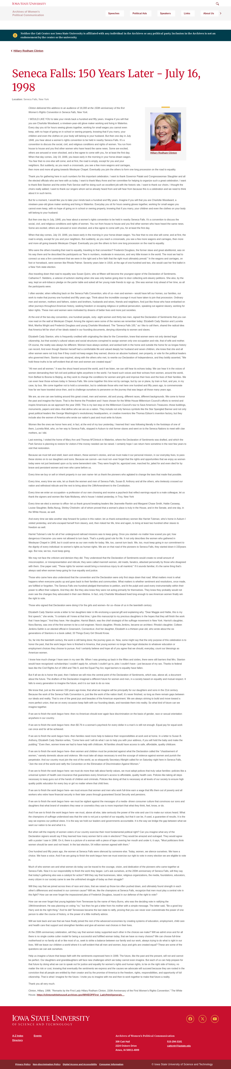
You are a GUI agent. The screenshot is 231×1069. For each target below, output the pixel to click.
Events (38, 1036)
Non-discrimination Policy (47, 1064)
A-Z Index (17, 1036)
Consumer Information (111, 1064)
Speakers (184, 23)
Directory (17, 1040)
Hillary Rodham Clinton (28, 50)
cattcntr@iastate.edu (179, 1046)
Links (199, 23)
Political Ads (166, 23)
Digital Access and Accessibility (80, 1064)
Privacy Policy (23, 1064)
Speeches (147, 23)
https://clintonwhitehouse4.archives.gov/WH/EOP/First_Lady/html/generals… (80, 995)
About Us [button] (213, 23)
